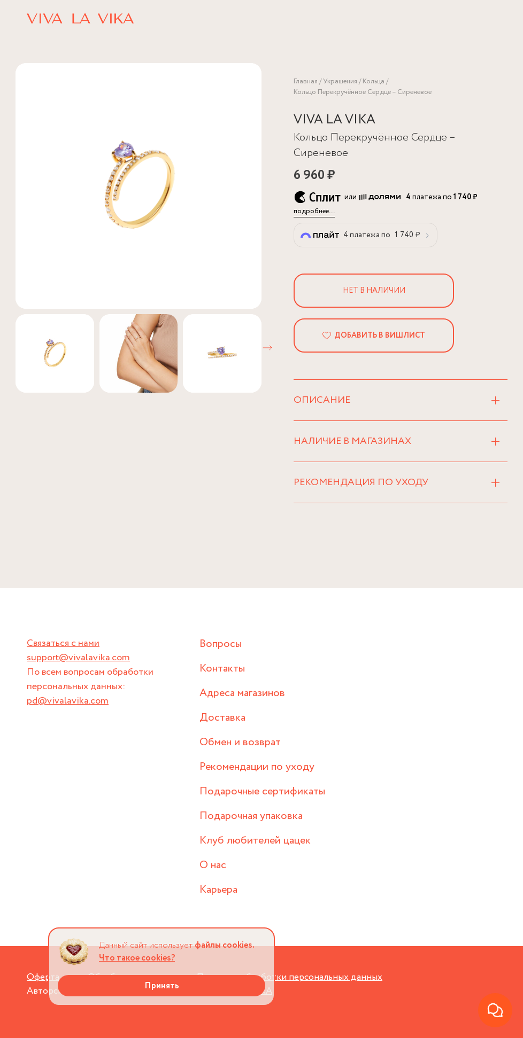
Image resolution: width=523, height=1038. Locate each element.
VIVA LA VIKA (334, 120)
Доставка (222, 717)
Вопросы (220, 644)
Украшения (340, 81)
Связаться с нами (63, 643)
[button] (267, 347)
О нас (212, 865)
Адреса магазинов (242, 693)
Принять (161, 986)
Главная (306, 81)
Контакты (222, 668)
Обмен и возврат (240, 742)
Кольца (373, 81)
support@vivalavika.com (78, 658)
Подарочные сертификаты (262, 791)
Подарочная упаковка (251, 816)
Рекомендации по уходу (256, 767)
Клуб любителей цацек (255, 840)
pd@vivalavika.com (68, 701)
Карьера (218, 889)
